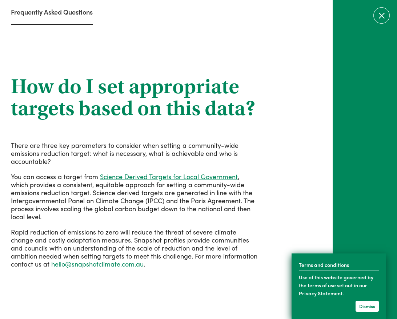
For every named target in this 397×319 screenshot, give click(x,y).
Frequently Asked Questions (52, 11)
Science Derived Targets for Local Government (169, 176)
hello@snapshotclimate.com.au (97, 263)
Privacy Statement (320, 293)
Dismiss (367, 306)
